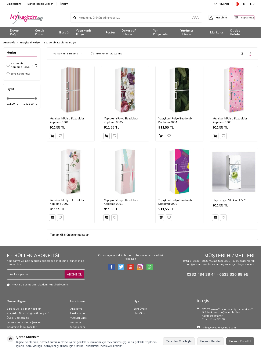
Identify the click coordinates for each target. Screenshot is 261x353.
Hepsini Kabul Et (240, 341)
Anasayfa (9, 42)
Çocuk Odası (39, 32)
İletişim (64, 3)
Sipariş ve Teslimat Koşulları (24, 308)
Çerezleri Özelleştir (179, 341)
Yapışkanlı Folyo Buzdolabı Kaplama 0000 (175, 201)
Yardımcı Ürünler (187, 32)
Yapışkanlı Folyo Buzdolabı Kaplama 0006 (67, 120)
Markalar (217, 32)
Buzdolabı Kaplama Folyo (22, 65)
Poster (110, 32)
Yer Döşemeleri (161, 32)
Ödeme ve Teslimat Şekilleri (24, 322)
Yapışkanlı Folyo (83, 32)
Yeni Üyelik (140, 308)
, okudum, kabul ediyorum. (38, 284)
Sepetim (75, 322)
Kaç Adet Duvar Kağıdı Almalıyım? (27, 313)
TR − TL (245, 4)
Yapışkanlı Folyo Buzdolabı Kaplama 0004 (175, 120)
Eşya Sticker (18, 73)
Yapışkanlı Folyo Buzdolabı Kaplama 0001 (121, 201)
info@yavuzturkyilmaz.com (219, 327)
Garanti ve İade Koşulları (22, 326)
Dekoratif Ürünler (129, 32)
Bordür (64, 32)
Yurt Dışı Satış (78, 317)
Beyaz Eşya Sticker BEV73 (230, 200)
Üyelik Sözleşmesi (18, 317)
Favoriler (221, 3)
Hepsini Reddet (210, 341)
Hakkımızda (77, 313)
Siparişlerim (14, 3)
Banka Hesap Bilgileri (40, 3)
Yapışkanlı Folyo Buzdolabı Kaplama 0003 (230, 120)
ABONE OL (74, 274)
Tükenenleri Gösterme (106, 53)
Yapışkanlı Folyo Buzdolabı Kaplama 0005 (121, 120)
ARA (188, 17)
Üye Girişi (139, 313)
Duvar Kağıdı (14, 32)
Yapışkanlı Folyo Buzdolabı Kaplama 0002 (67, 201)
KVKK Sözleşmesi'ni (24, 284)
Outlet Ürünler (235, 32)
